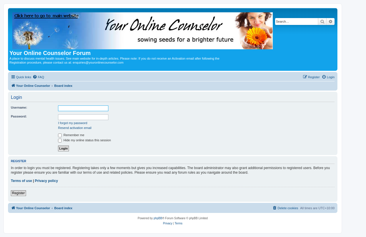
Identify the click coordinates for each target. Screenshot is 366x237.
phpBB (158, 218)
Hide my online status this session (84, 140)
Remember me (71, 135)
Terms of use (21, 181)
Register (18, 193)
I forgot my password (72, 123)
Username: (19, 107)
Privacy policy (46, 181)
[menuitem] (38, 77)
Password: (19, 116)
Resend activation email (75, 128)
